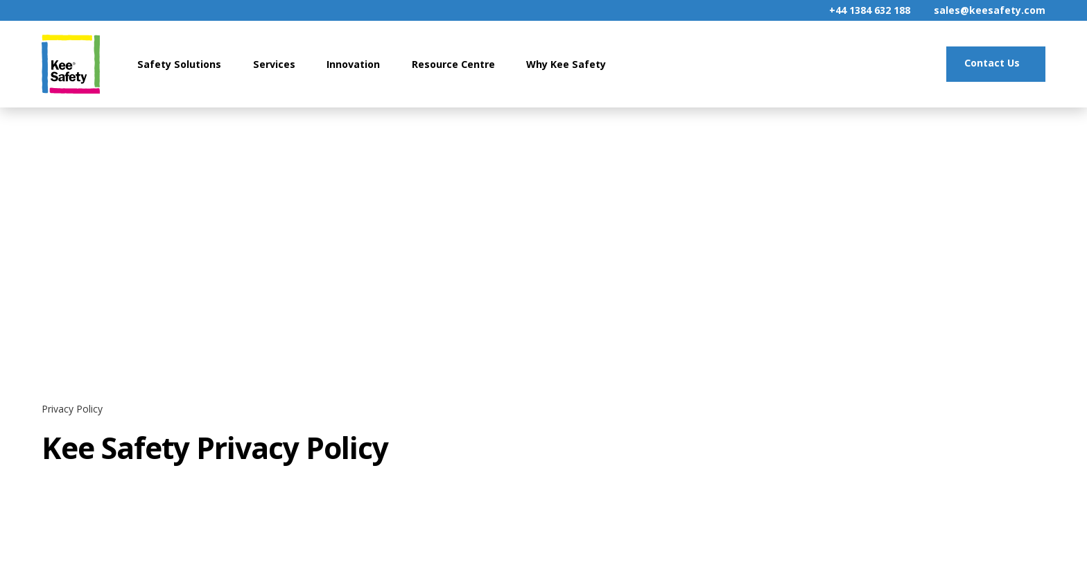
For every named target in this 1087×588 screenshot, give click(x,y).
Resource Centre (453, 64)
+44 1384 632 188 (869, 10)
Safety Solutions (179, 64)
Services (274, 64)
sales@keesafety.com (989, 10)
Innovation (353, 64)
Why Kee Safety (566, 64)
